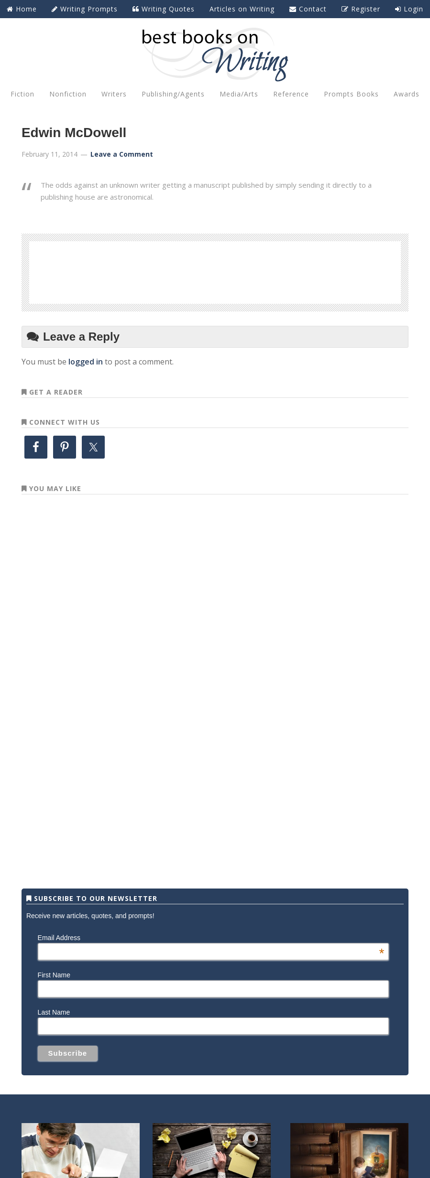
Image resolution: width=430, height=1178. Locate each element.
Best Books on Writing (215, 54)
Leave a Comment (121, 154)
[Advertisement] (215, 271)
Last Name (54, 1012)
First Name (54, 975)
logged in (85, 361)
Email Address (211, 938)
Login (409, 8)
